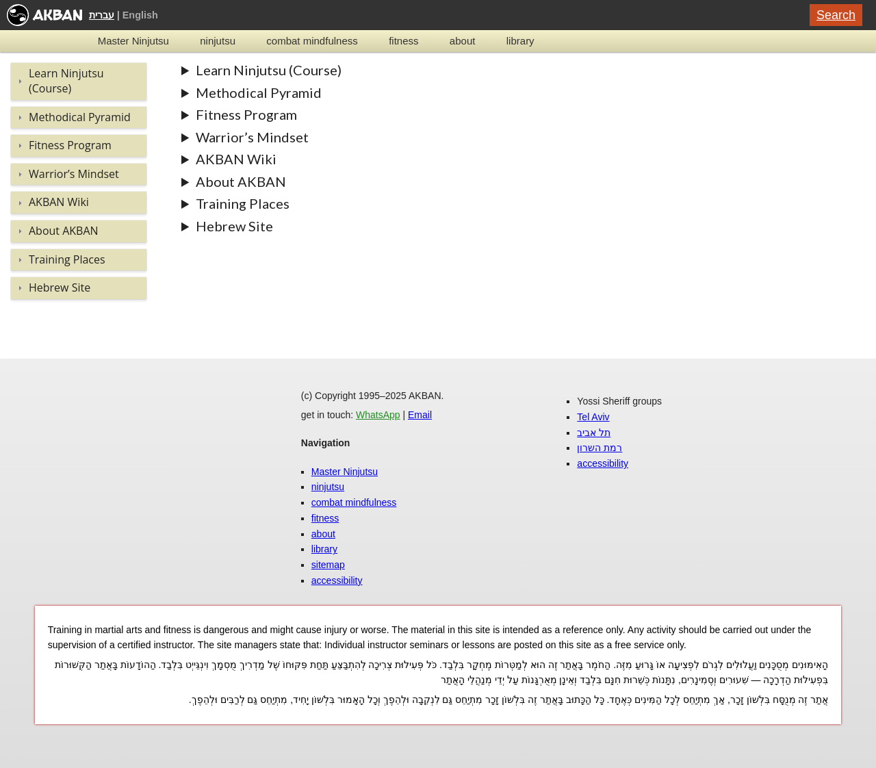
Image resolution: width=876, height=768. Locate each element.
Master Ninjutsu (133, 41)
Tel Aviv (593, 416)
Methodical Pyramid (259, 92)
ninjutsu (217, 41)
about (463, 41)
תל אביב (593, 432)
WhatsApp (378, 414)
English (140, 15)
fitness (403, 41)
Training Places (242, 203)
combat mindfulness (311, 41)
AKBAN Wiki (236, 159)
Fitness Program (246, 114)
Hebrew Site (234, 226)
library (520, 41)
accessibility (337, 580)
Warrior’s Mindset (252, 137)
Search (835, 15)
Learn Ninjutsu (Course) (269, 70)
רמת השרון (599, 447)
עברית (101, 15)
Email (420, 414)
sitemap (328, 564)
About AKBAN (241, 181)
